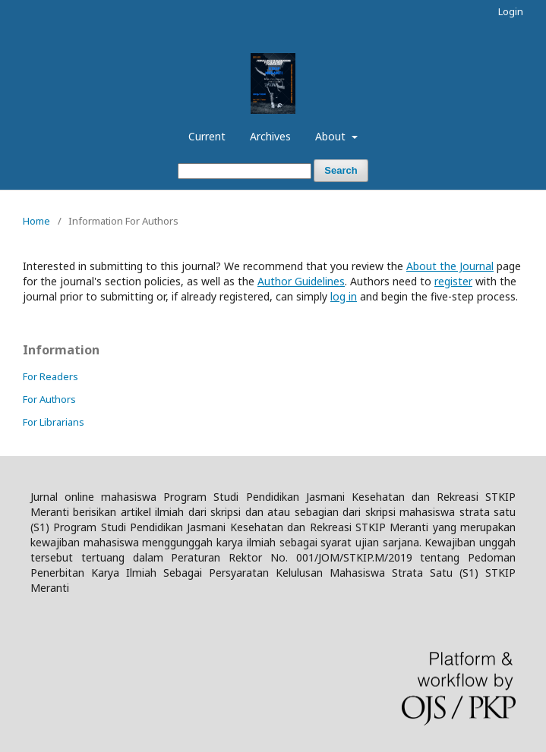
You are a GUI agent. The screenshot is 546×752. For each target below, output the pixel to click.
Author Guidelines (301, 281)
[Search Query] (244, 171)
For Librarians (53, 422)
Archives (270, 136)
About (332, 136)
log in (343, 296)
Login (510, 11)
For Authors (49, 399)
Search (340, 170)
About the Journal (450, 266)
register (453, 281)
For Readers (50, 376)
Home (36, 221)
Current (207, 136)
